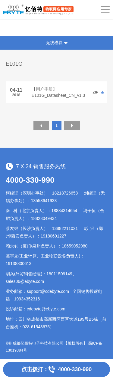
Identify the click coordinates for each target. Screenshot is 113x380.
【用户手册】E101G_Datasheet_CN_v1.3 (58, 92)
